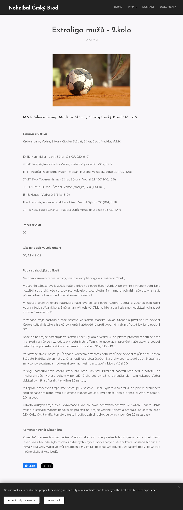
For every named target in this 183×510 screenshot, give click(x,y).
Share (30, 465)
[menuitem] (159, 7)
